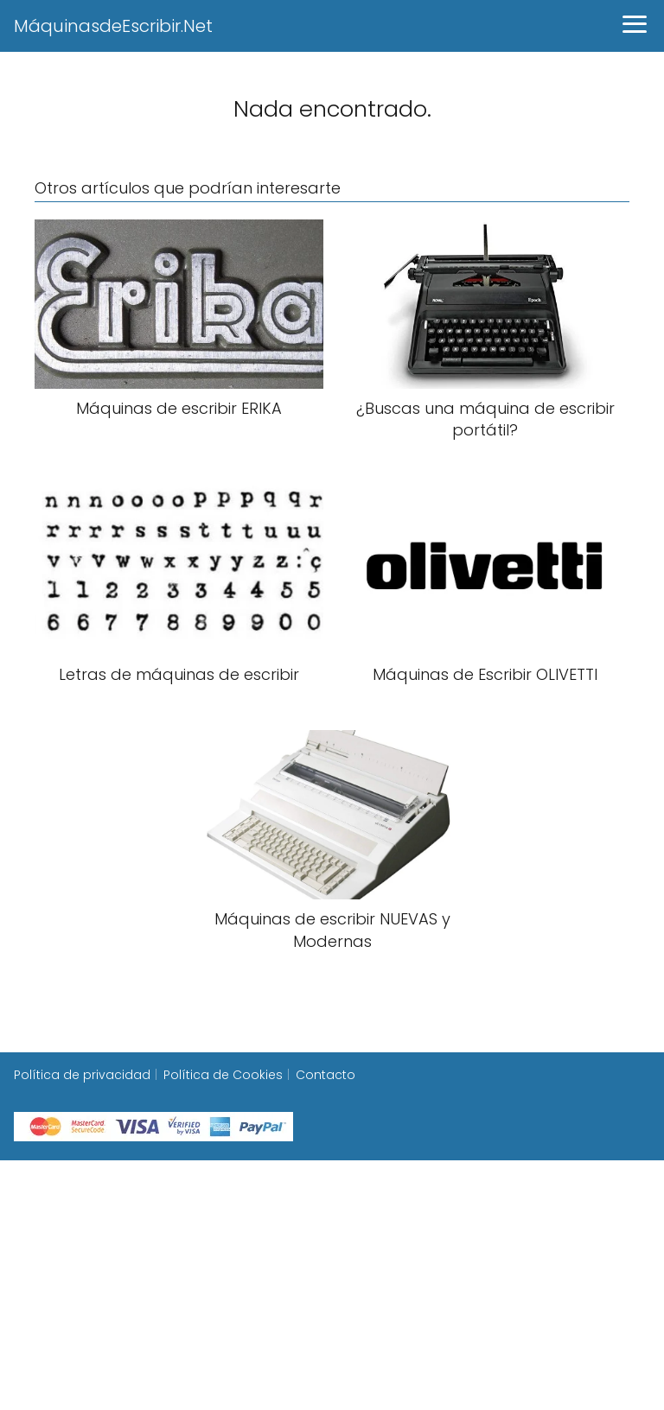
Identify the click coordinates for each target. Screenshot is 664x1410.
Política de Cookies (223, 1074)
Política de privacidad (82, 1074)
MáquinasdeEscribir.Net (113, 26)
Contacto (325, 1074)
